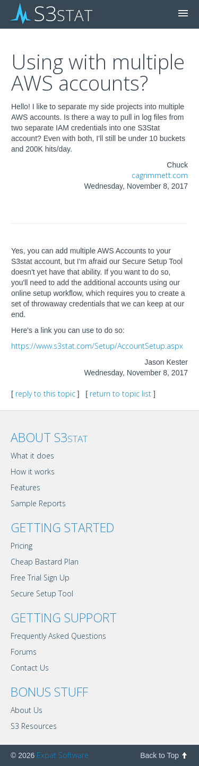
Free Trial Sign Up (40, 578)
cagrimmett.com (160, 175)
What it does (32, 456)
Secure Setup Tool (42, 593)
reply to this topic (45, 394)
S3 (52, 14)
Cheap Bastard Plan (45, 562)
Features (25, 487)
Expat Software (63, 755)
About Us (26, 710)
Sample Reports (38, 503)
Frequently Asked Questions (58, 636)
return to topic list (120, 394)
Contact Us (30, 668)
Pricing (21, 546)
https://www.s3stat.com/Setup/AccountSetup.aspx (97, 346)
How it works (33, 471)
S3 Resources (34, 726)
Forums (24, 652)
